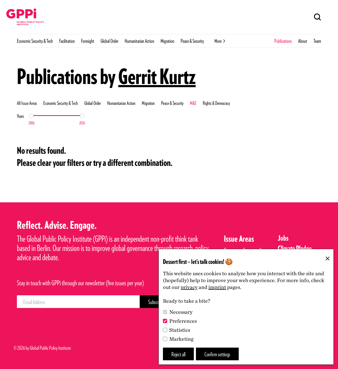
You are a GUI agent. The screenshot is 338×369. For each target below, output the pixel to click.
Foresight (87, 41)
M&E (193, 103)
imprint (217, 287)
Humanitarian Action (139, 41)
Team (317, 41)
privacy (189, 287)
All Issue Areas (27, 103)
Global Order (109, 41)
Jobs (283, 237)
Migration (167, 41)
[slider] (31, 116)
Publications (283, 41)
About (302, 41)
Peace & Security (192, 41)
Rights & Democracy (216, 103)
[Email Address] (78, 301)
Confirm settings (217, 354)
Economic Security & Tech (35, 41)
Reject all (178, 354)
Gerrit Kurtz (157, 76)
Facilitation (67, 41)
